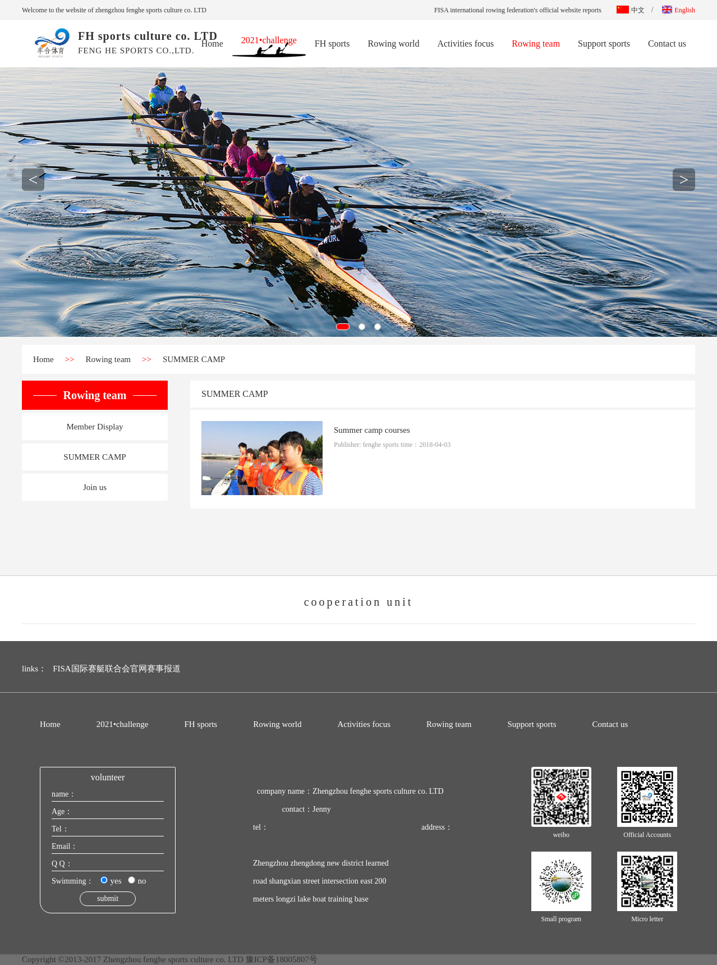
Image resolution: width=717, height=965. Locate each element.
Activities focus (465, 43)
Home (212, 43)
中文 (631, 10)
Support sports (604, 43)
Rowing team (536, 43)
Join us (95, 487)
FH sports (332, 43)
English (678, 10)
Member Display (94, 426)
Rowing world (393, 43)
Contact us (667, 43)
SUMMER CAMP (194, 359)
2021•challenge (269, 41)
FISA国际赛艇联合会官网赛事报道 (117, 668)
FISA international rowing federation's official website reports (517, 10)
